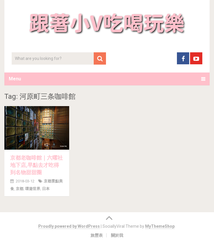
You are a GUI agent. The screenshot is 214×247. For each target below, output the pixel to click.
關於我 (117, 235)
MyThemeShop (160, 226)
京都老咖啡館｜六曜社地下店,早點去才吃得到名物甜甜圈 (36, 165)
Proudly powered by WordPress (69, 226)
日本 (46, 188)
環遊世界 (32, 188)
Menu (15, 79)
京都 (19, 188)
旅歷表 (97, 235)
